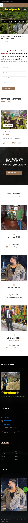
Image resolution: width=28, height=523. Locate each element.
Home (2, 451)
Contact (16, 459)
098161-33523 (7, 417)
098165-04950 (7, 424)
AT (7, 521)
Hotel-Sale (3, 454)
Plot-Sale (3, 456)
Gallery (2, 459)
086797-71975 (7, 420)
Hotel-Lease (17, 454)
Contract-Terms (18, 456)
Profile (15, 451)
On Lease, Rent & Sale (14, 172)
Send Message (9, 88)
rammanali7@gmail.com (7, 1)
